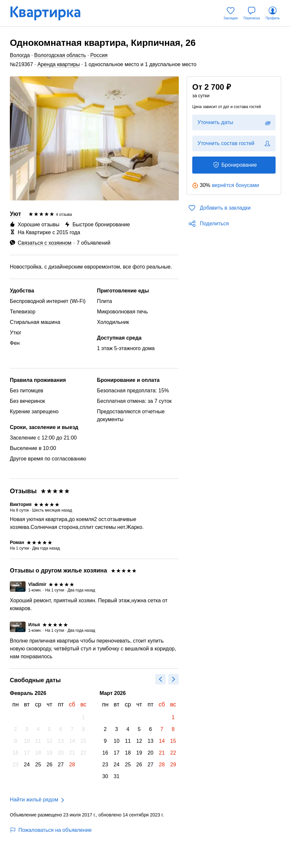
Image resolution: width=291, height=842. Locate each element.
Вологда (20, 55)
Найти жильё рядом (34, 799)
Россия (98, 55)
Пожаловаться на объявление (51, 830)
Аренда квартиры (58, 64)
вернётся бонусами (235, 185)
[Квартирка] (49, 13)
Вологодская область (60, 55)
